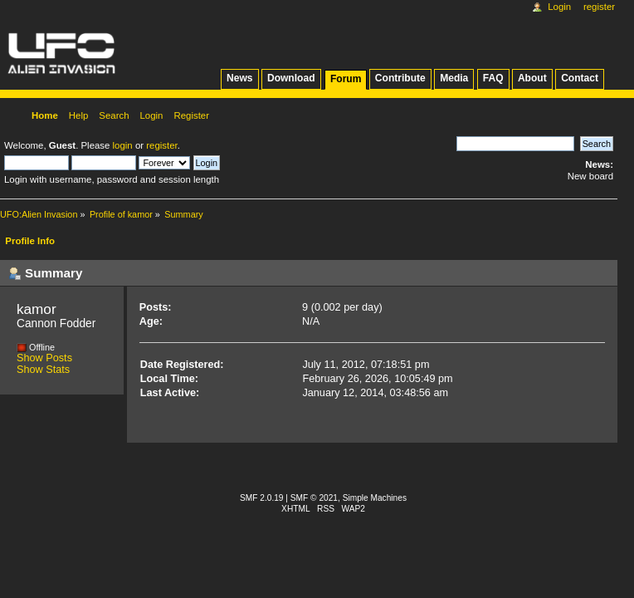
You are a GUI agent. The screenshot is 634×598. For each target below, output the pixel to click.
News (239, 78)
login (123, 145)
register (161, 145)
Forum (345, 79)
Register (599, 7)
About (532, 78)
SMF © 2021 (314, 497)
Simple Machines (375, 497)
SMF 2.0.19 (262, 497)
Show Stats (43, 369)
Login (559, 7)
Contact (579, 78)
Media (454, 78)
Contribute (400, 78)
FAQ (493, 78)
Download (291, 78)
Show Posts (44, 358)
